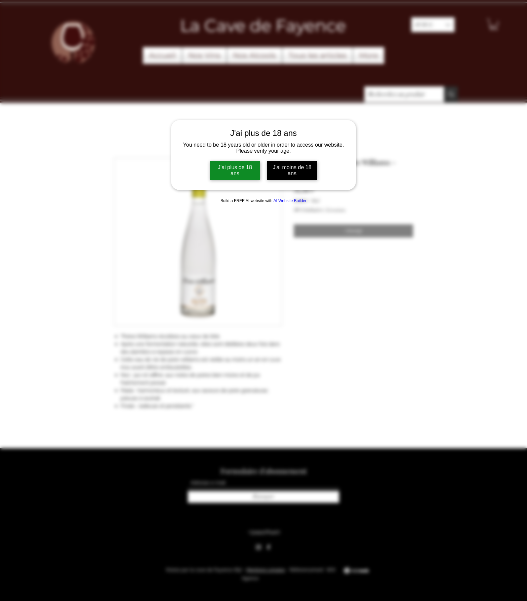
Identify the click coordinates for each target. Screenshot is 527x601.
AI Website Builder (290, 200)
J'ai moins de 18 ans (292, 170)
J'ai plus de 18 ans (235, 170)
